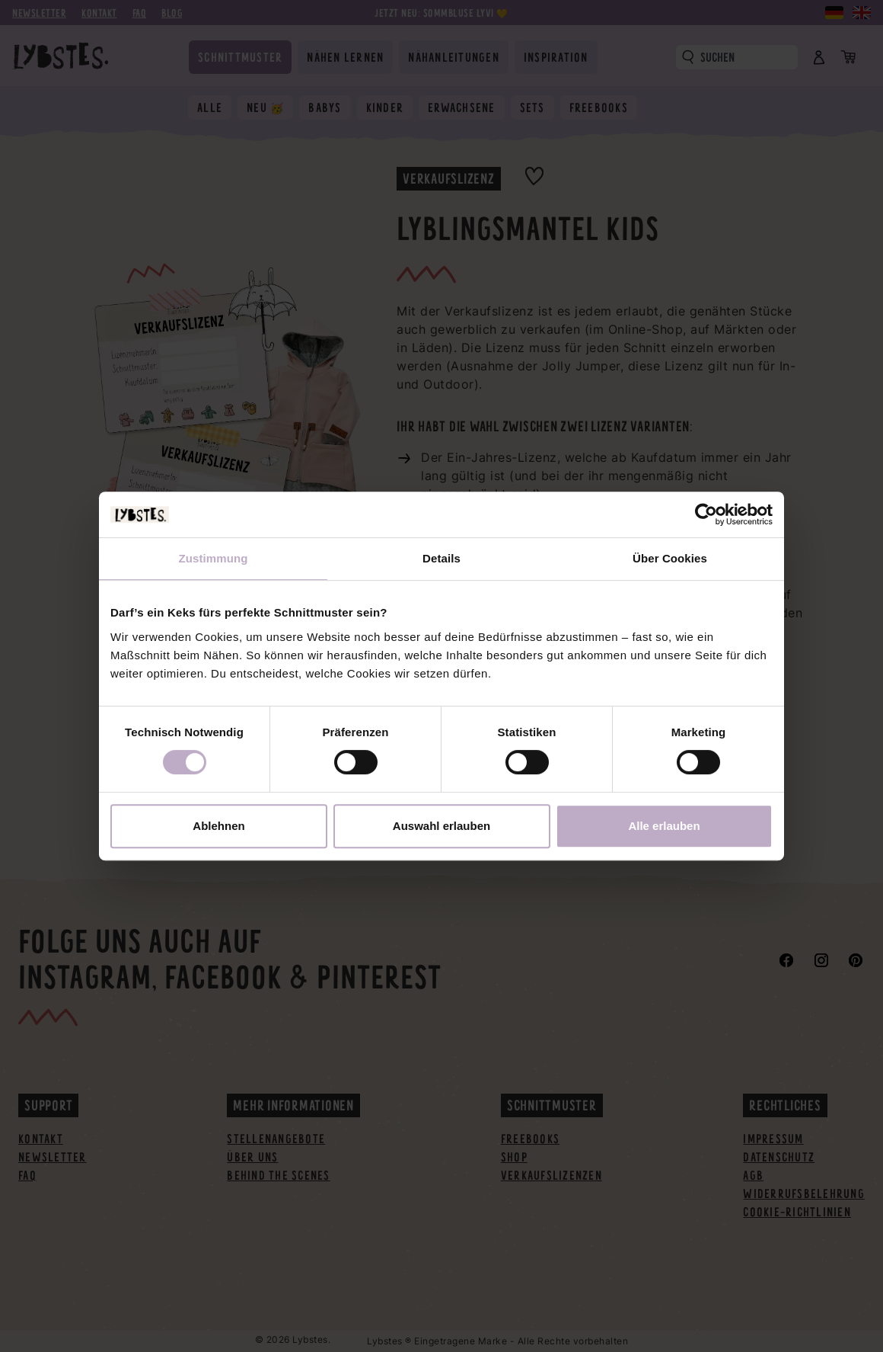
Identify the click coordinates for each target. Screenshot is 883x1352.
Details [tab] (441, 558)
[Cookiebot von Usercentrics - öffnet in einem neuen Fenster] (706, 514)
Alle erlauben (664, 825)
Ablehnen (218, 825)
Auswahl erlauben (441, 825)
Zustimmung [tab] (213, 558)
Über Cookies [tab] (670, 558)
